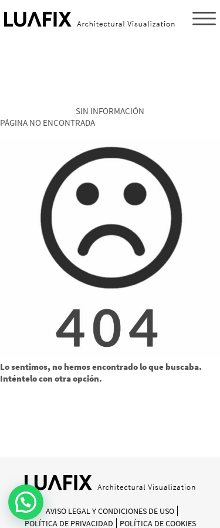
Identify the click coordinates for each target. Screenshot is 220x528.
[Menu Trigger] (204, 18)
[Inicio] (110, 487)
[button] (25, 502)
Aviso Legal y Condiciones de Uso (110, 511)
